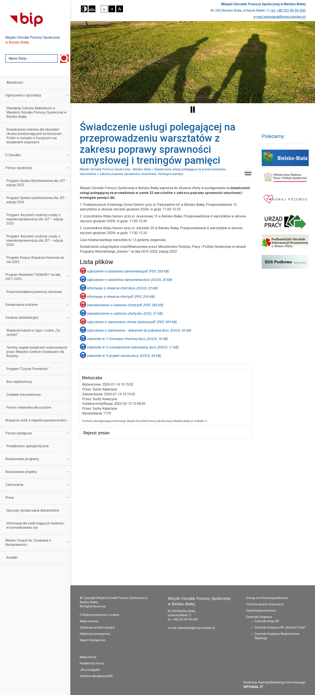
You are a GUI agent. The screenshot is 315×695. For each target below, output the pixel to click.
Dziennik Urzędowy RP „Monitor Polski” (280, 627)
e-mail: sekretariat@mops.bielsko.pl (191, 628)
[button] (84, 8)
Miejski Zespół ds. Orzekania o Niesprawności (28, 542)
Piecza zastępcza (18, 433)
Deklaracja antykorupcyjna (97, 627)
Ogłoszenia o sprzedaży (23, 95)
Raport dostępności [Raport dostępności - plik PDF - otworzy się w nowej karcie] (92, 640)
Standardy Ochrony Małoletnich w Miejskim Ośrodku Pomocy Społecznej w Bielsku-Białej (36, 112)
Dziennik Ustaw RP (267, 621)
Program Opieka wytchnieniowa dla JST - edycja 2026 (36, 200)
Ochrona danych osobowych (265, 604)
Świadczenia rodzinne (21, 305)
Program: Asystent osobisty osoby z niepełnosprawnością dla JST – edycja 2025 (34, 219)
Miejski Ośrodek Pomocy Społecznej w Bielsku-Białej (263, 4)
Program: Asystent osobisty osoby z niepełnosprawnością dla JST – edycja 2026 (34, 240)
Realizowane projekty (21, 472)
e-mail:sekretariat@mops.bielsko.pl (280, 17)
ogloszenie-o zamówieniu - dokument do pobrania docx (139, 330)
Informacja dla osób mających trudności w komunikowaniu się (35, 525)
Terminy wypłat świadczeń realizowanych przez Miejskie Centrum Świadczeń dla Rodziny (36, 351)
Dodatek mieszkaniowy (23, 395)
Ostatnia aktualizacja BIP (96, 676)
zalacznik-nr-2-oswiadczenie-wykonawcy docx (133, 347)
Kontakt (11, 557)
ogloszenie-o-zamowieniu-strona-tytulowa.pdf (132, 322)
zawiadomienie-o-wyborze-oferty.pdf (125, 305)
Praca (9, 498)
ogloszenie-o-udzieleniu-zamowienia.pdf (128, 271)
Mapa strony (88, 657)
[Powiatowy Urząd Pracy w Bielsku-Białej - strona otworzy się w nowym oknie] (285, 222)
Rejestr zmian (96, 432)
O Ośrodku (13, 155)
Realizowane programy (22, 459)
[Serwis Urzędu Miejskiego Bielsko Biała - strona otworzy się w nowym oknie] (285, 158)
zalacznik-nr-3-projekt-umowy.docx (124, 356)
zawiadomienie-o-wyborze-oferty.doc (125, 314)
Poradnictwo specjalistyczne (27, 446)
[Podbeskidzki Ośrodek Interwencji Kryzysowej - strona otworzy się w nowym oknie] (285, 242)
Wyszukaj (64, 58)
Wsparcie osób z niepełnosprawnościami (35, 420)
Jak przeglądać (90, 669)
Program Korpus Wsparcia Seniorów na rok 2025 (35, 260)
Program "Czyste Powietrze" (27, 369)
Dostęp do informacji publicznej (267, 598)
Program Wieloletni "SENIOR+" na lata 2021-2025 (32, 277)
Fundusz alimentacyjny (22, 318)
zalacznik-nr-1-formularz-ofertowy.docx (127, 339)
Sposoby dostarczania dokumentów (32, 510)
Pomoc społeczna (18, 168)
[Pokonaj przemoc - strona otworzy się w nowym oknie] (285, 198)
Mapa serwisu (89, 621)
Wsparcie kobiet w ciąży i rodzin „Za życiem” (33, 332)
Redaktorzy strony (92, 663)
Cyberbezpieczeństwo (261, 610)
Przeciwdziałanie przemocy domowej (34, 292)
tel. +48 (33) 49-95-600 (288, 10)
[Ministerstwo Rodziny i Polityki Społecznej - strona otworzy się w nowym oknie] (285, 177)
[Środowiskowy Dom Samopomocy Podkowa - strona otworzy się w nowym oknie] (285, 262)
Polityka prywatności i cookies (99, 614)
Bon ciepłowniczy (19, 382)
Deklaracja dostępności (95, 633)
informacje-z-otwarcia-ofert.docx (122, 288)
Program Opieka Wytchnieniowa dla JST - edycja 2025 (36, 183)
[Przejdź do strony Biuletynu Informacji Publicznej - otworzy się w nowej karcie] (37, 19)
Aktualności (14, 82)
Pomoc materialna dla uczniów (28, 407)
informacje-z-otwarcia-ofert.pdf (121, 297)
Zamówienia (14, 485)
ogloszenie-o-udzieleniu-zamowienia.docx (129, 280)
